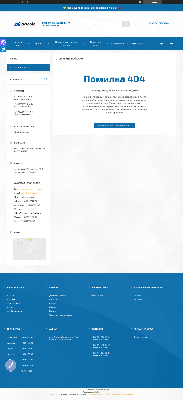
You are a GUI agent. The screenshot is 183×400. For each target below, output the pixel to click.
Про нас (53, 311)
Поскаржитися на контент (99, 394)
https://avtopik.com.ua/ (31, 189)
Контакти (53, 299)
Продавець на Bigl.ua (91, 392)
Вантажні (11, 299)
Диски (38, 43)
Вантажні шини (96, 43)
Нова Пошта (97, 295)
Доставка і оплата (57, 295)
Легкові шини (17, 43)
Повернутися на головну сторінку (114, 125)
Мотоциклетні (13, 303)
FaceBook (138, 299)
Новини (52, 307)
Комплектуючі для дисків (66, 43)
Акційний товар (14, 311)
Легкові (10, 295)
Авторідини (137, 43)
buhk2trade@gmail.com (31, 193)
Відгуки (52, 303)
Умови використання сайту (61, 315)
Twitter (137, 295)
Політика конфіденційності (122, 394)
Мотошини (117, 43)
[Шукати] (126, 24)
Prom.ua (105, 389)
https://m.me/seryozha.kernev (28, 213)
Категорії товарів (19, 67)
